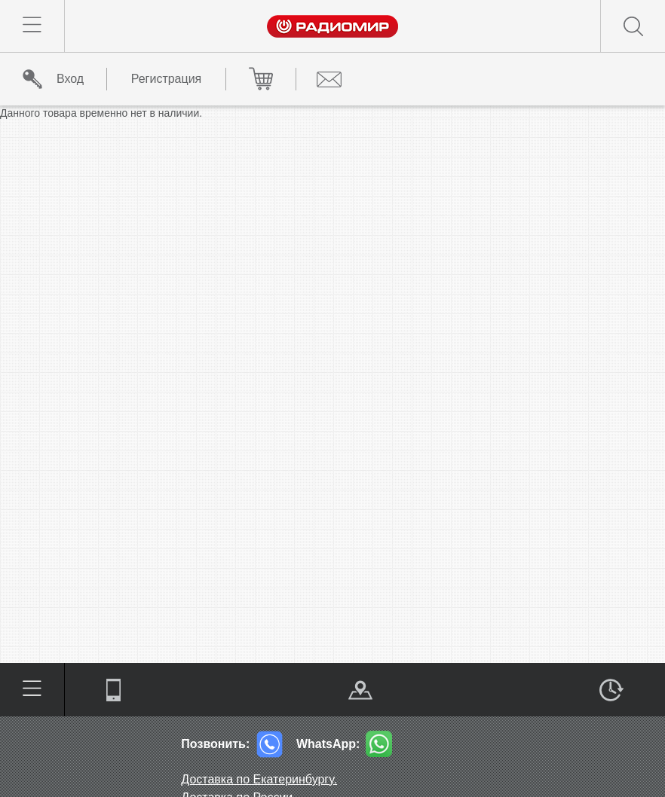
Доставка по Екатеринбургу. (259, 779)
